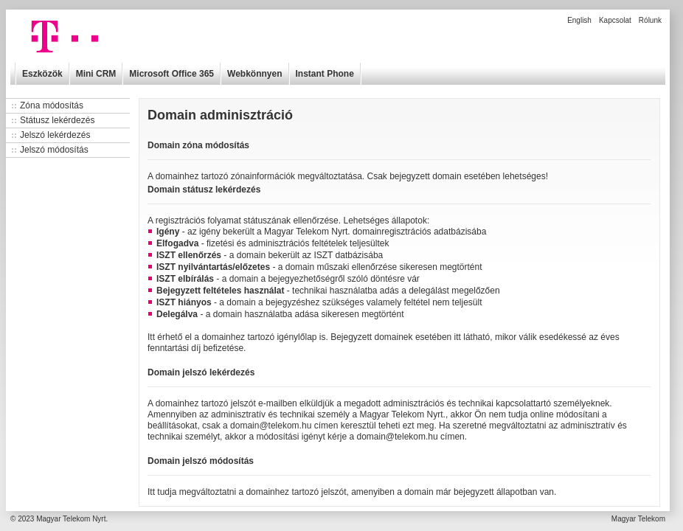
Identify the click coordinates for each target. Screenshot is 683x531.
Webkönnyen (254, 74)
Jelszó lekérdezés (55, 135)
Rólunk (650, 20)
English (579, 20)
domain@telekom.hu (270, 425)
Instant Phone (325, 74)
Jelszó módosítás (54, 150)
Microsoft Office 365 (171, 74)
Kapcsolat (615, 20)
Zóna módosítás (51, 105)
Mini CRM (96, 74)
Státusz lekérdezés (57, 120)
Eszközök (42, 74)
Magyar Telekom (638, 519)
